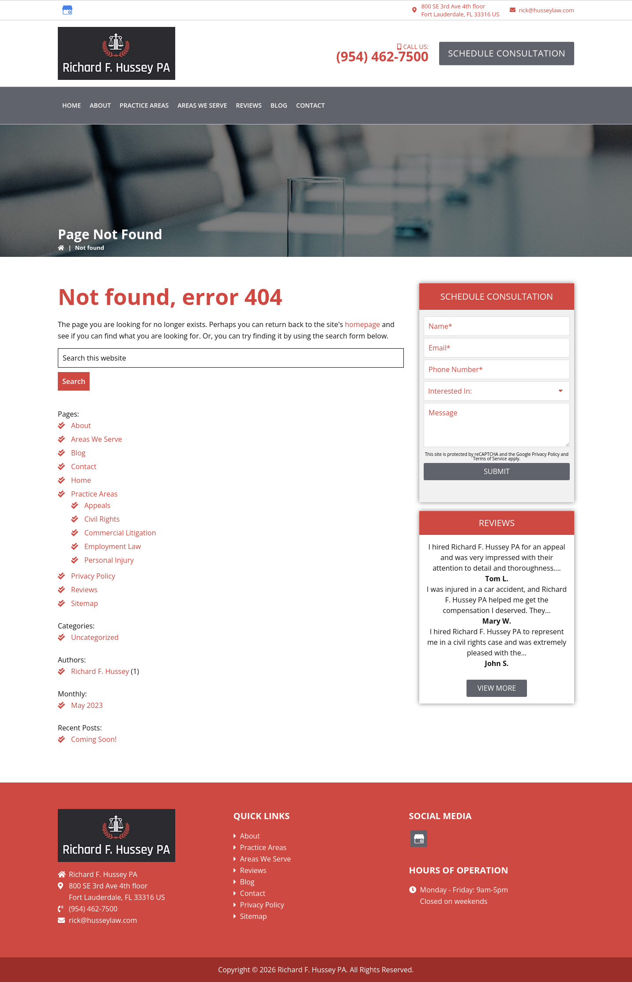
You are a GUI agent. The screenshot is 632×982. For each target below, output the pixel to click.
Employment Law (112, 546)
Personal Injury (109, 560)
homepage (362, 324)
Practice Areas (94, 494)
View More (497, 688)
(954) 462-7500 (382, 56)
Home (81, 480)
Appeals (97, 505)
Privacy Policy (93, 576)
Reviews (84, 589)
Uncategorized (95, 637)
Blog (78, 453)
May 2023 (87, 705)
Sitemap (84, 603)
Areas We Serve (96, 439)
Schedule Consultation (506, 53)
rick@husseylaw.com (546, 10)
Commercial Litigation (120, 533)
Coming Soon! (94, 739)
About (81, 425)
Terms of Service (490, 458)
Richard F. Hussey (100, 671)
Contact (83, 466)
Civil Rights (102, 519)
